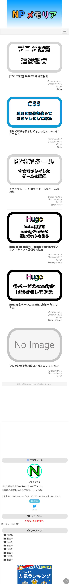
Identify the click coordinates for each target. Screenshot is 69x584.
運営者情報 (35, 501)
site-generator (56, 262)
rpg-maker (57, 205)
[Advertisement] (34, 403)
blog (60, 89)
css (61, 147)
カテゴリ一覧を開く (10, 523)
